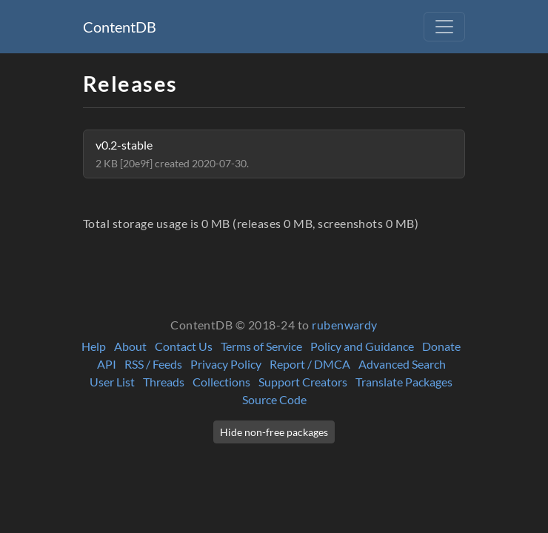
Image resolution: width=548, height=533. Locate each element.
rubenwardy (345, 325)
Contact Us (184, 346)
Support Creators (302, 382)
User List (112, 382)
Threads (163, 382)
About (130, 346)
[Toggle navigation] (444, 26)
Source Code (274, 399)
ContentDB (119, 27)
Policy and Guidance (362, 346)
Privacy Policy (225, 364)
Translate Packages (403, 382)
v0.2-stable (172, 154)
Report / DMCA (310, 364)
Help (93, 346)
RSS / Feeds (153, 364)
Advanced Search (402, 364)
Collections (221, 382)
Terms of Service (261, 346)
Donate (441, 346)
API (106, 364)
